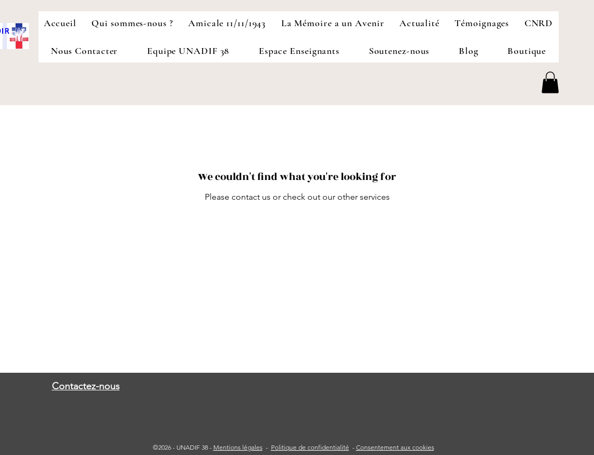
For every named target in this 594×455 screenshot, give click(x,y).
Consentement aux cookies (395, 447)
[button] (550, 82)
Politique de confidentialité (310, 447)
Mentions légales (238, 447)
